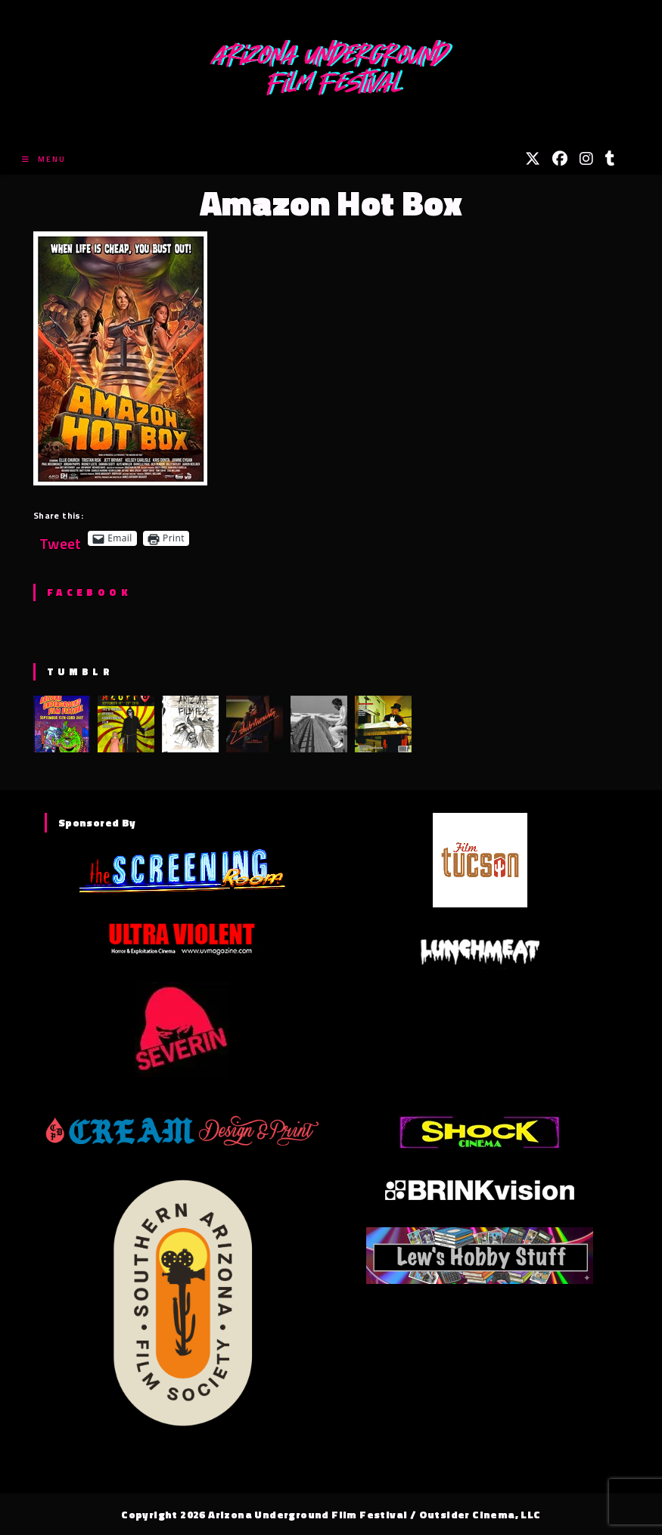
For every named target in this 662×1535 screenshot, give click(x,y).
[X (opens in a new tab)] (532, 158)
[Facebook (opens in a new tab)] (559, 158)
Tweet (60, 538)
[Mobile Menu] (44, 159)
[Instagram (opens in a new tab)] (586, 158)
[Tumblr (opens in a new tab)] (610, 158)
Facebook (89, 592)
